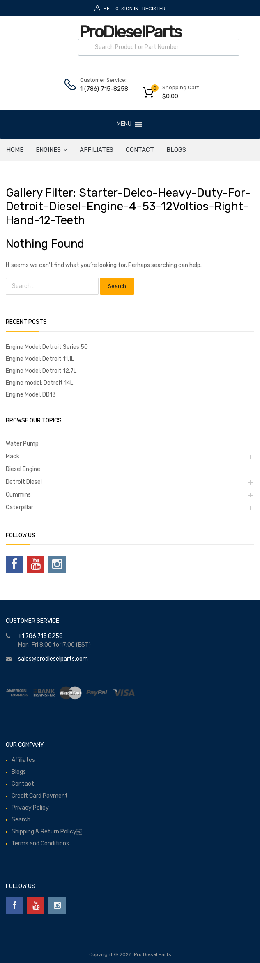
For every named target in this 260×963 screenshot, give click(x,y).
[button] (124, 124)
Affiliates (96, 149)
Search (21, 819)
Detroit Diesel (24, 481)
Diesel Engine (23, 469)
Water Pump (22, 443)
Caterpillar (19, 507)
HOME (14, 149)
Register (154, 9)
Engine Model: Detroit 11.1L (40, 358)
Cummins (18, 494)
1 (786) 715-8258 (100, 89)
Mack (12, 456)
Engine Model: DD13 (31, 394)
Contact (140, 149)
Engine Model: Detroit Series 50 (47, 346)
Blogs (176, 149)
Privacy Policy (30, 807)
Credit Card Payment (40, 795)
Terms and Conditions (40, 843)
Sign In (129, 9)
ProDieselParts (130, 32)
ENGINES (51, 150)
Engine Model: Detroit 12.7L (41, 370)
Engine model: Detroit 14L (39, 382)
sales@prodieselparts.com (53, 658)
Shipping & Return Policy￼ (47, 831)
